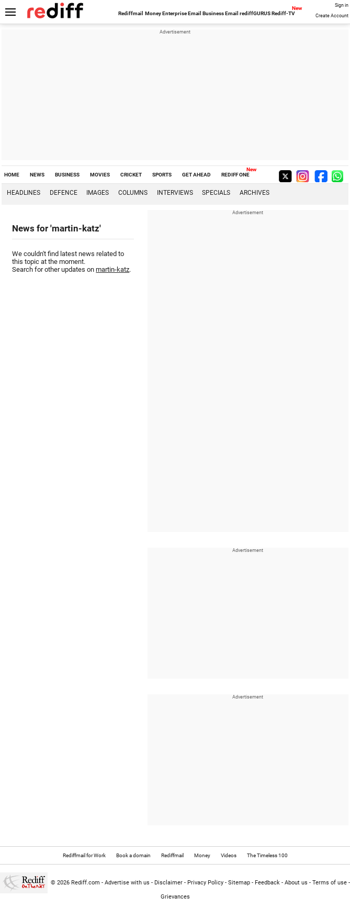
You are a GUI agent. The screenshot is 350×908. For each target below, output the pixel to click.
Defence (63, 192)
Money (153, 13)
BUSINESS (67, 174)
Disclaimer (168, 882)
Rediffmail (130, 13)
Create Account (331, 15)
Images (97, 192)
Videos (228, 855)
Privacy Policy (205, 882)
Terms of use (329, 882)
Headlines (23, 192)
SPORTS (162, 174)
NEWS (37, 174)
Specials (216, 192)
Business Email (220, 13)
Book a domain (133, 855)
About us (296, 882)
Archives (254, 192)
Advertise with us (127, 882)
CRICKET (131, 174)
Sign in (341, 5)
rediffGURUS (255, 13)
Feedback (267, 882)
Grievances (175, 896)
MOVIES (100, 174)
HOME (11, 174)
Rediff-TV (283, 13)
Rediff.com (85, 882)
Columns (133, 192)
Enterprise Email (181, 13)
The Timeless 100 (267, 855)
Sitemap (239, 882)
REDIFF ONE (235, 174)
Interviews (175, 192)
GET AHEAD (196, 174)
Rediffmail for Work (84, 855)
